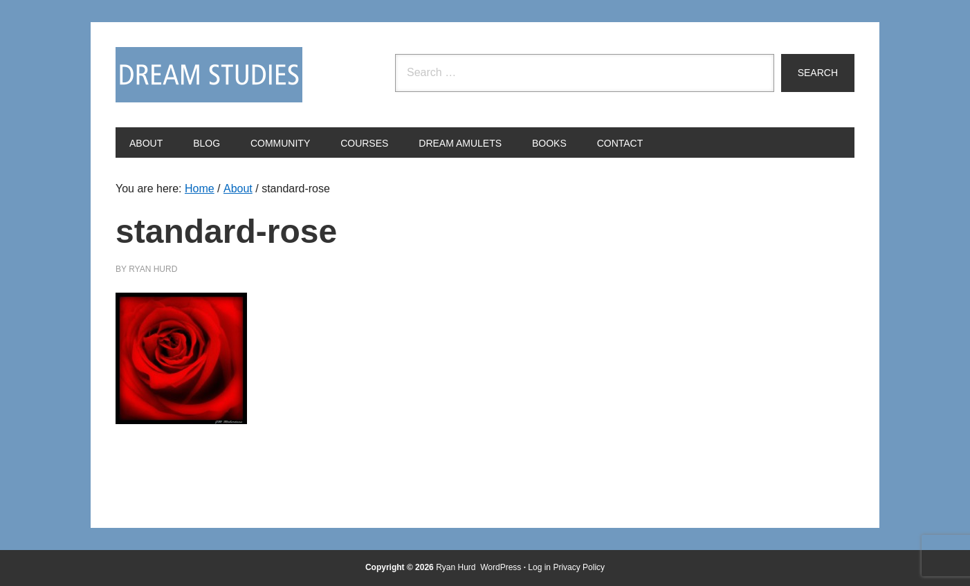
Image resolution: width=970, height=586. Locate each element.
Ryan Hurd (457, 567)
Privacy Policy (579, 567)
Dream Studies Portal (209, 74)
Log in (539, 567)
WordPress (500, 567)
